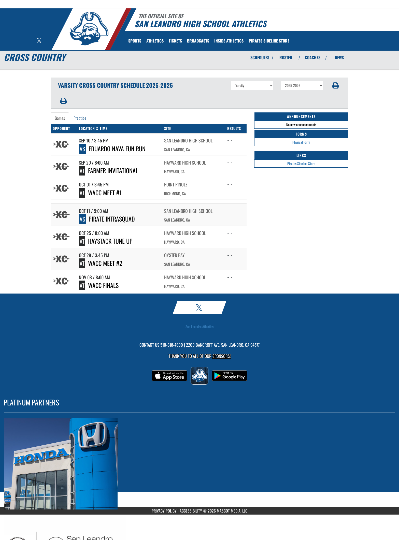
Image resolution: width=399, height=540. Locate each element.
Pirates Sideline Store (301, 163)
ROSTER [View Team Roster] (285, 57)
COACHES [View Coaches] (312, 57)
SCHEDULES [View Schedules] (259, 57)
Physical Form (301, 142)
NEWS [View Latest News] (339, 57)
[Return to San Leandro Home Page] (89, 29)
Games (60, 118)
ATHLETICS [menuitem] (155, 41)
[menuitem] (175, 40)
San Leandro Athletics (199, 326)
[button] (335, 85)
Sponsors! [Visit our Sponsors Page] (221, 356)
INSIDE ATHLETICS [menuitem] (229, 41)
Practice (80, 118)
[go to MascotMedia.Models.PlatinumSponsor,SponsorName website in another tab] (199, 463)
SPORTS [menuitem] (134, 41)
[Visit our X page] (39, 41)
